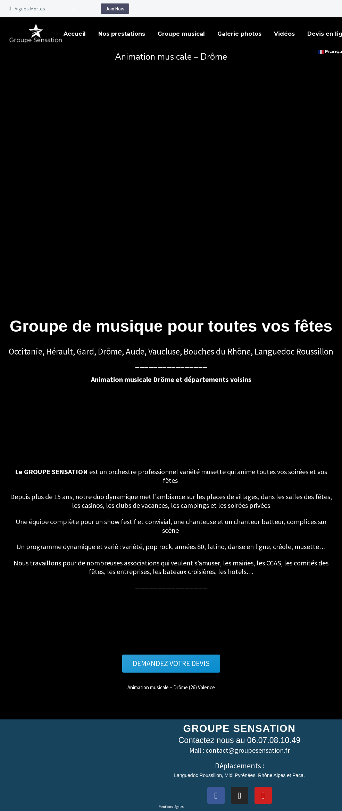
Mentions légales (171, 806)
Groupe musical (181, 34)
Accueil (75, 34)
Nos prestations (121, 34)
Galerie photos (239, 34)
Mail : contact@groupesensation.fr (239, 750)
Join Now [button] (115, 9)
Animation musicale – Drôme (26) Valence (171, 687)
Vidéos (284, 34)
